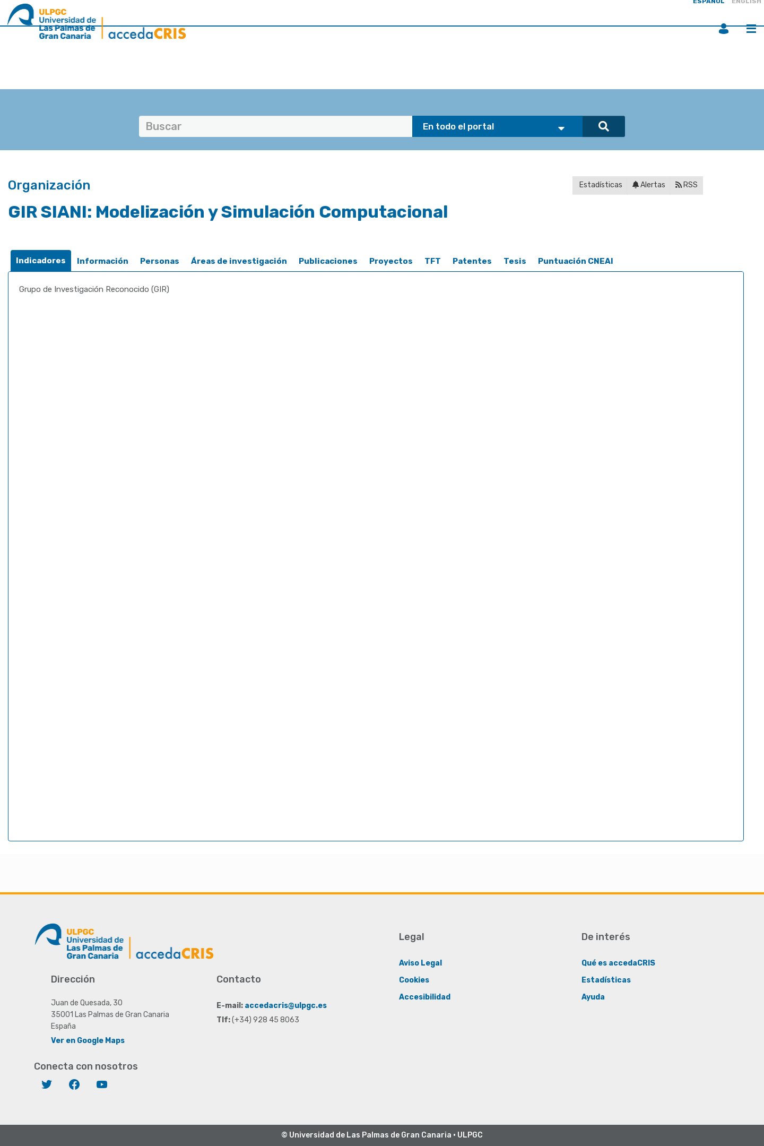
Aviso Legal (420, 963)
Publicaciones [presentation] (328, 261)
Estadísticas (600, 184)
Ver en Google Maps (88, 1040)
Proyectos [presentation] (391, 261)
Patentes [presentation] (472, 261)
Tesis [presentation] (514, 261)
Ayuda (593, 997)
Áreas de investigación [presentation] (239, 261)
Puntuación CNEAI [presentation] (575, 261)
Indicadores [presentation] (41, 260)
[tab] (41, 261)
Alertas (648, 184)
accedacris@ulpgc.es (286, 1005)
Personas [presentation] (159, 261)
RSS (686, 184)
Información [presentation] (102, 261)
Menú (751, 28)
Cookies (414, 980)
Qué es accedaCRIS (618, 963)
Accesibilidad (424, 997)
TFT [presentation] (432, 261)
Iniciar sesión (723, 28)
